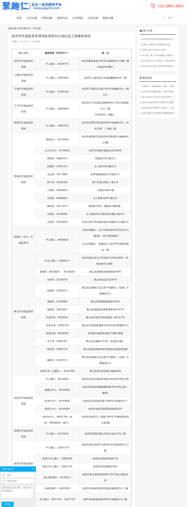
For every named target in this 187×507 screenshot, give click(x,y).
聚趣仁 (15, 41)
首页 (19, 17)
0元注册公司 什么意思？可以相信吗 (158, 61)
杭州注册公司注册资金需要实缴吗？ (159, 113)
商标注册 (108, 17)
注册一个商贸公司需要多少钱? (156, 44)
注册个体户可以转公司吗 (153, 50)
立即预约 (7, 504)
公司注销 (92, 17)
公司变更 (77, 17)
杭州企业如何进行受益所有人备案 (158, 102)
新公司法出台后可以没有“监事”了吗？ (159, 97)
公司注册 (31, 17)
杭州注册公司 (24, 28)
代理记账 (47, 17)
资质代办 (62, 17)
